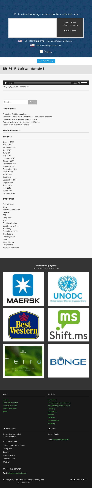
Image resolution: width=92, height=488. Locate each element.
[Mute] (79, 83)
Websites (51, 414)
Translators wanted (10, 405)
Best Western (8, 204)
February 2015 (9, 193)
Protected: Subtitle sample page (16, 114)
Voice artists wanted (10, 403)
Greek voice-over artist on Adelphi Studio (20, 119)
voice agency (8, 242)
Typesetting (52, 412)
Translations (8, 233)
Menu (46, 51)
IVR (4, 215)
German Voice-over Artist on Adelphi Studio (21, 122)
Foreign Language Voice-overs (59, 403)
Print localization (10, 223)
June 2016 (7, 174)
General (6, 212)
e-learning (51, 423)
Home (5, 412)
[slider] (43, 83)
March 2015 (7, 190)
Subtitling (7, 228)
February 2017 (9, 158)
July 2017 (7, 150)
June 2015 (7, 185)
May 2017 (7, 155)
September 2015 (10, 179)
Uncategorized (9, 236)
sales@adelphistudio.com (61, 40)
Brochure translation (11, 209)
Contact (6, 400)
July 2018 (7, 144)
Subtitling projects (10, 231)
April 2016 (7, 177)
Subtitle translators (10, 409)
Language (7, 217)
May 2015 (7, 187)
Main (5, 220)
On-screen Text (53, 420)
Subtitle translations (11, 225)
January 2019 (8, 142)
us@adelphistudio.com (51, 45)
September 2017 (9, 147)
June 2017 (7, 152)
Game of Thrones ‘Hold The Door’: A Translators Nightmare (27, 116)
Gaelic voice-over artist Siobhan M (17, 124)
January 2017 (8, 160)
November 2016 (9, 166)
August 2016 (8, 171)
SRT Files (51, 417)
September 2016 (10, 169)
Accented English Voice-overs (59, 405)
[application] (46, 82)
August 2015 (8, 182)
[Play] (6, 83)
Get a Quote (46, 60)
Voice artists (8, 244)
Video (5, 239)
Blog (5, 206)
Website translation (11, 247)
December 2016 (9, 163)
